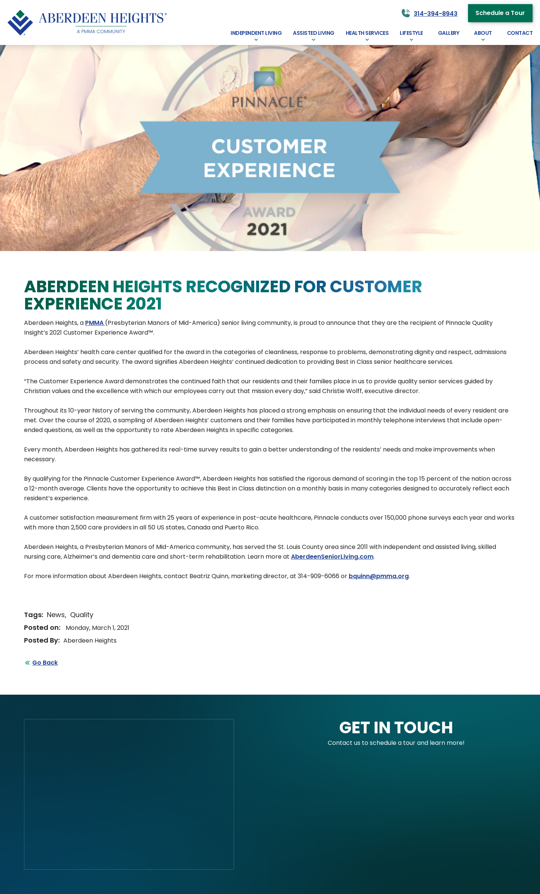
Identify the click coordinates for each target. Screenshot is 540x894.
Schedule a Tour (500, 13)
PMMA (95, 322)
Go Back (45, 662)
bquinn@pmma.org (379, 576)
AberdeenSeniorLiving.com (332, 556)
